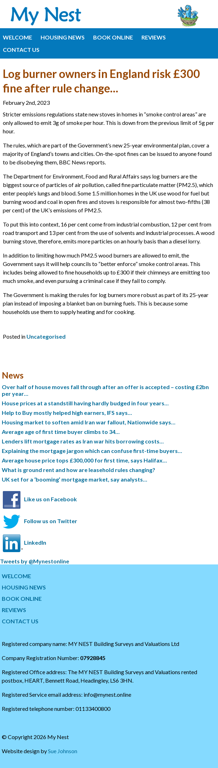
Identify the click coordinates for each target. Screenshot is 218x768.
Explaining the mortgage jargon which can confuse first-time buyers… (92, 450)
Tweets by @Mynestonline (34, 561)
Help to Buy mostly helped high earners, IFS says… (67, 412)
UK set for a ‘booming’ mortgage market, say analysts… (74, 479)
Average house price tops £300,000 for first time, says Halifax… (84, 460)
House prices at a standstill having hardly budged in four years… (85, 403)
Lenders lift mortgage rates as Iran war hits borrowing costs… (83, 441)
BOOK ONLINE (113, 37)
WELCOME (17, 37)
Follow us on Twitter (50, 520)
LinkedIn (35, 542)
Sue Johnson (62, 751)
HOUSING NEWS (63, 37)
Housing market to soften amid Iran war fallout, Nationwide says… (88, 422)
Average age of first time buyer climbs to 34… (61, 431)
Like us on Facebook (50, 499)
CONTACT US (21, 49)
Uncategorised (46, 336)
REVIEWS (153, 37)
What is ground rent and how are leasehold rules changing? (78, 469)
